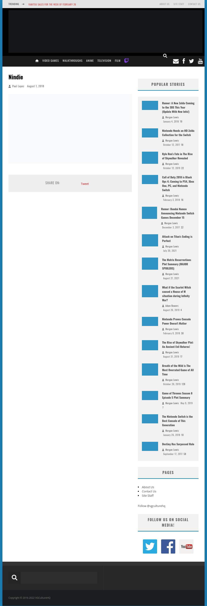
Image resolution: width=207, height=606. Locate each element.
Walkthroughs (72, 60)
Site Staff (178, 4)
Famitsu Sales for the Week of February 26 (52, 4)
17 (181, 356)
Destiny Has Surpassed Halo (178, 444)
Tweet (85, 184)
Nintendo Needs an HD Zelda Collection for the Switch (178, 132)
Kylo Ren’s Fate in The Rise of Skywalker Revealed (177, 156)
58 (185, 454)
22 (182, 168)
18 (182, 144)
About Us (164, 4)
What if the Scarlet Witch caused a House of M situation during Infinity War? (176, 293)
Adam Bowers (172, 305)
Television (104, 60)
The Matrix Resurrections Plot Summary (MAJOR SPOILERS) (176, 264)
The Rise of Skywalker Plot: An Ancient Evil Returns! (177, 344)
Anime (90, 60)
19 (181, 121)
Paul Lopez (18, 86)
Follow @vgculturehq (151, 506)
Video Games (50, 60)
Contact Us (194, 4)
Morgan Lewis (172, 117)
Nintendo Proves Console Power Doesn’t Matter (176, 321)
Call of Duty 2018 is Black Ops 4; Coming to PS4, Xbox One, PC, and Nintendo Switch (178, 183)
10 (182, 435)
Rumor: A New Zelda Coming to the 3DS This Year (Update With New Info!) (178, 107)
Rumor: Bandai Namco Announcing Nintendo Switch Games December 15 (177, 213)
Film (117, 60)
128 (183, 384)
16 (182, 199)
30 (182, 333)
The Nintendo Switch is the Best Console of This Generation (177, 420)
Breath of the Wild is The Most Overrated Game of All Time (178, 369)
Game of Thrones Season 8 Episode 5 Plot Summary (177, 395)
